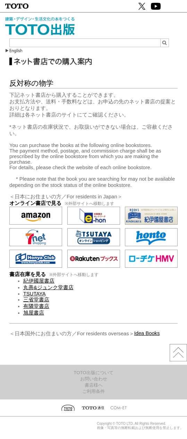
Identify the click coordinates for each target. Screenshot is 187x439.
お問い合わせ (93, 378)
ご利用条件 (93, 391)
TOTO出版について (93, 372)
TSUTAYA (34, 293)
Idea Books (147, 333)
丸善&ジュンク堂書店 (48, 287)
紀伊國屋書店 (38, 281)
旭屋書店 (33, 313)
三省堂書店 (36, 299)
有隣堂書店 (36, 306)
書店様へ (94, 385)
